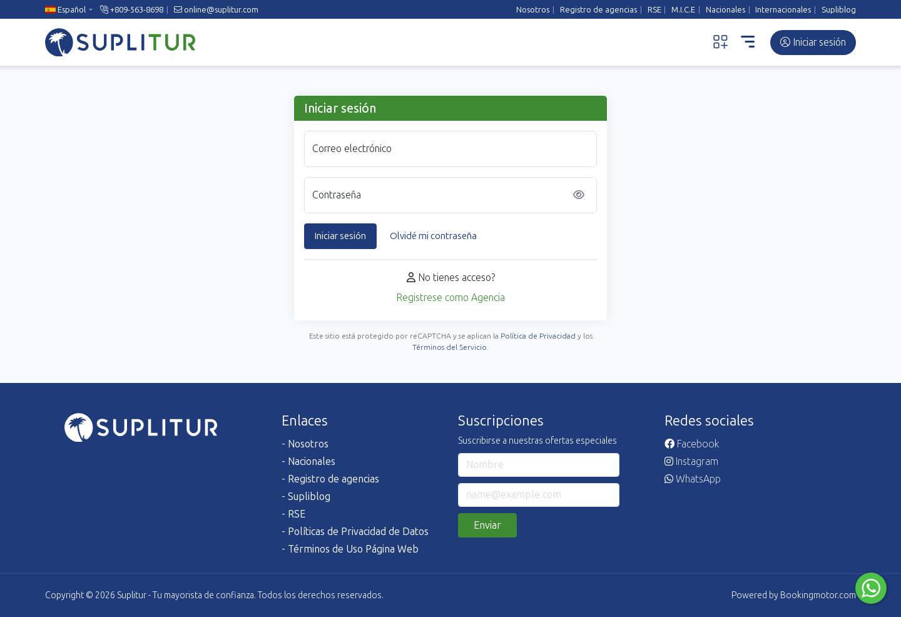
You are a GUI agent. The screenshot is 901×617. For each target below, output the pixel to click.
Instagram (691, 461)
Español (65, 9)
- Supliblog (306, 496)
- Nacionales (308, 461)
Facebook (691, 444)
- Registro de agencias (330, 479)
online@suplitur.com (216, 9)
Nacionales (725, 9)
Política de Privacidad (538, 336)
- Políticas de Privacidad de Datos (355, 532)
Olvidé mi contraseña (433, 236)
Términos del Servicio (449, 347)
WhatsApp (692, 479)
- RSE (293, 514)
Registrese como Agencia (450, 297)
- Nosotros (305, 444)
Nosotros (532, 9)
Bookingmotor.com (818, 595)
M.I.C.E (683, 9)
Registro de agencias (598, 9)
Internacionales (783, 9)
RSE (654, 9)
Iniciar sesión (813, 42)
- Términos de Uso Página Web (350, 549)
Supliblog (839, 9)
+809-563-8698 (131, 9)
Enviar (487, 525)
